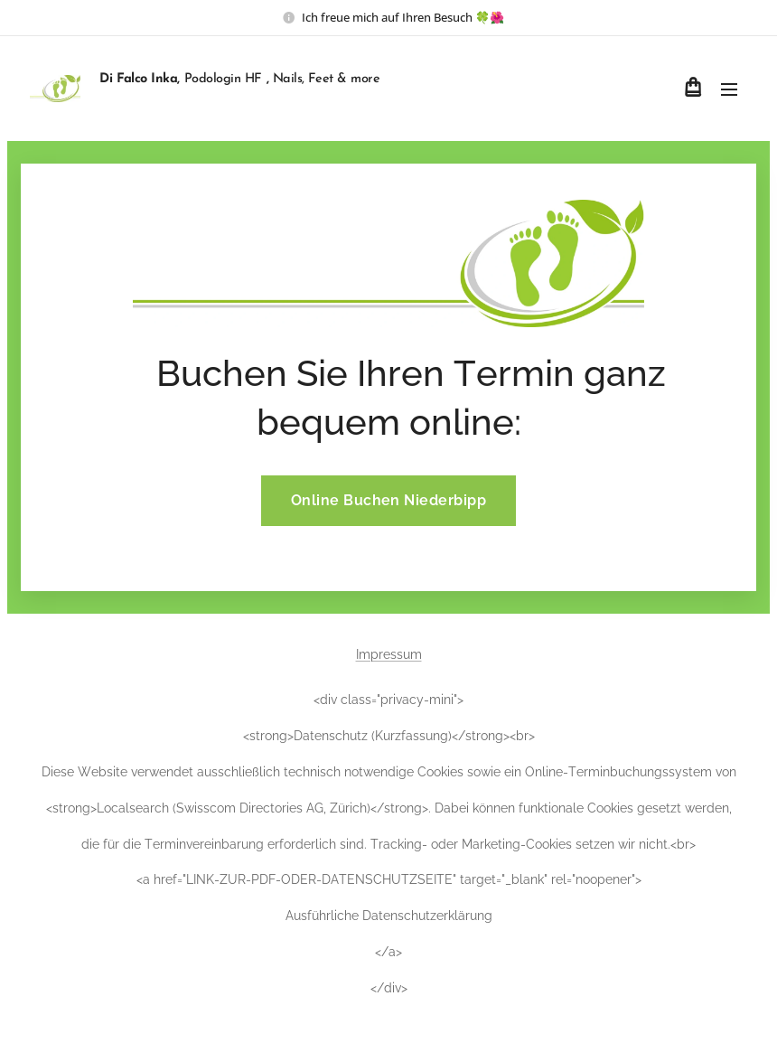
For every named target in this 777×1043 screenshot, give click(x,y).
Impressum (389, 654)
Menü (729, 89)
